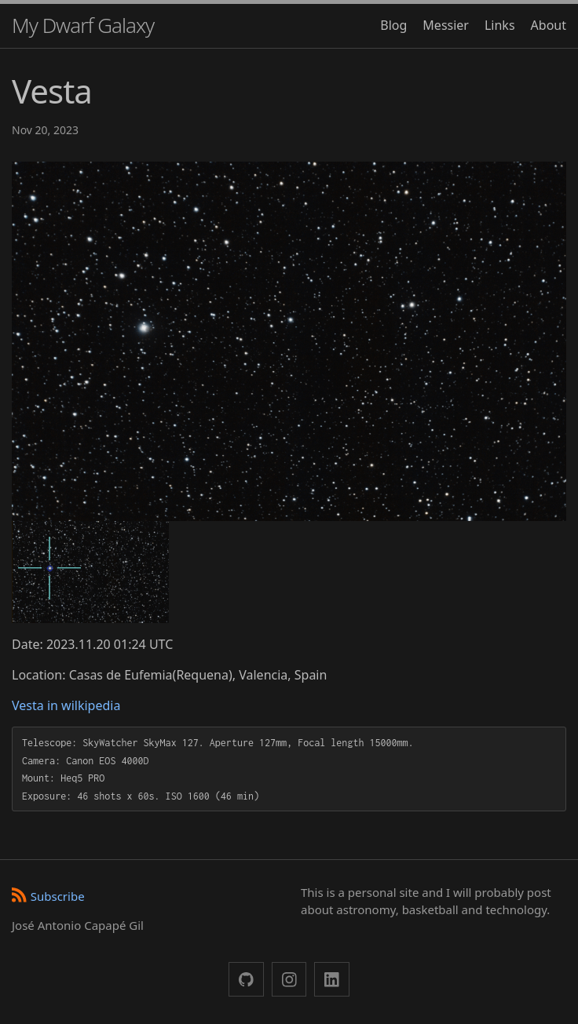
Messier (446, 25)
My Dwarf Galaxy (83, 25)
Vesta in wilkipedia (66, 705)
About (548, 25)
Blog (393, 25)
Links (500, 25)
